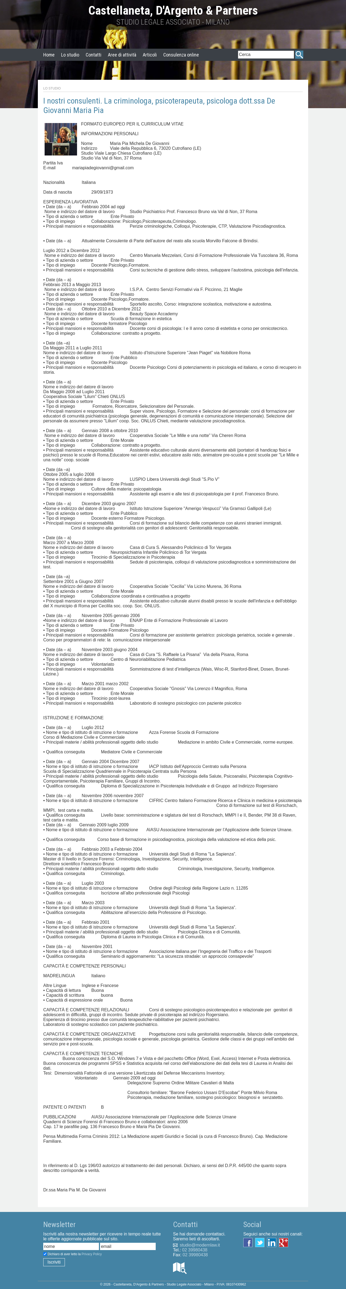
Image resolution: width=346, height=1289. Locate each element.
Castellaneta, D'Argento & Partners (173, 10)
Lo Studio (52, 88)
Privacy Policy (92, 1254)
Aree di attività (122, 55)
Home (49, 55)
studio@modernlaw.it (200, 1245)
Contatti (93, 55)
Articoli (150, 55)
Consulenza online (181, 55)
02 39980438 (194, 1250)
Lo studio (70, 55)
